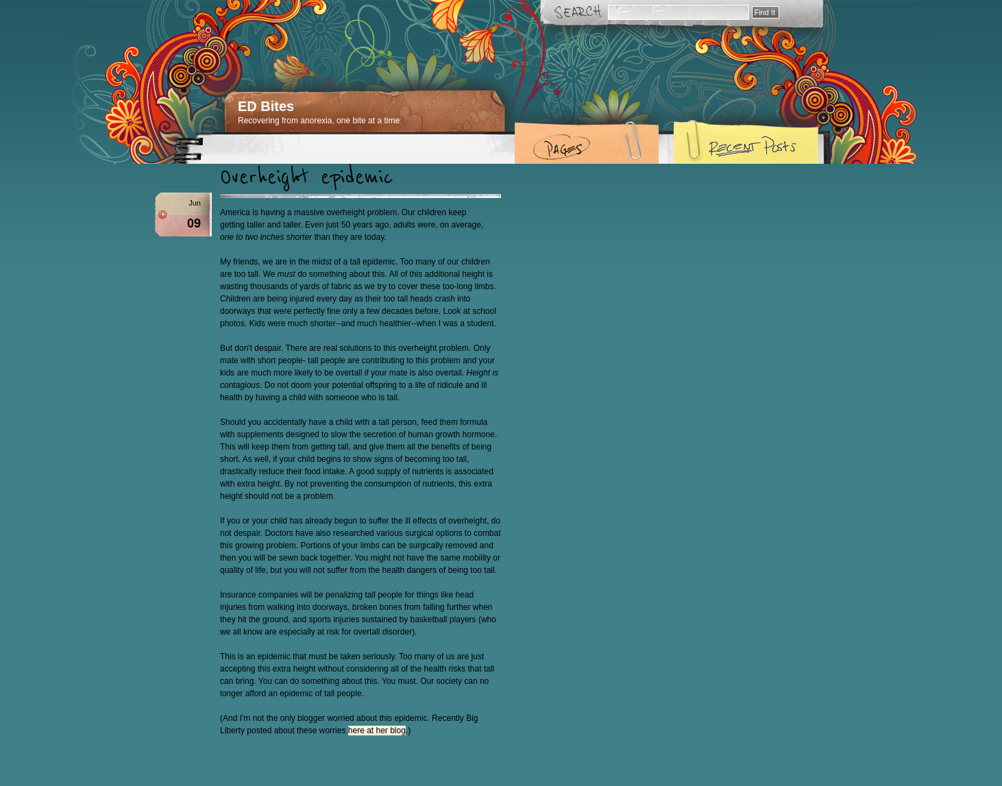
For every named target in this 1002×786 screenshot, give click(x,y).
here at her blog (377, 730)
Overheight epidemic (306, 177)
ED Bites (266, 106)
